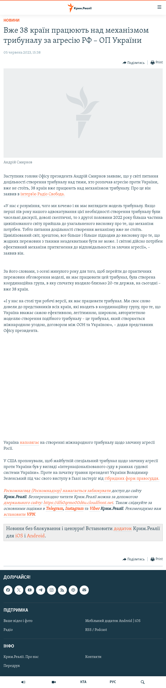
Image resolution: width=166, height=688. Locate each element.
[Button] (134, 62)
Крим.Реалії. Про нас (21, 657)
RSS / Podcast (96, 630)
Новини (12, 20)
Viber (94, 509)
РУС (113, 682)
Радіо (8, 630)
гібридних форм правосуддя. (131, 478)
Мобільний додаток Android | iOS (113, 621)
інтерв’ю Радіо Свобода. (42, 194)
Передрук (12, 666)
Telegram (54, 509)
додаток (123, 528)
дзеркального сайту (22, 503)
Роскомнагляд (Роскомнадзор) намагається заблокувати (57, 491)
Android (36, 536)
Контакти (93, 657)
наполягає (29, 442)
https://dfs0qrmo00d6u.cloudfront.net (78, 503)
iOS (19, 536)
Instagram (74, 509)
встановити (19, 514)
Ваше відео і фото (18, 621)
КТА (83, 682)
